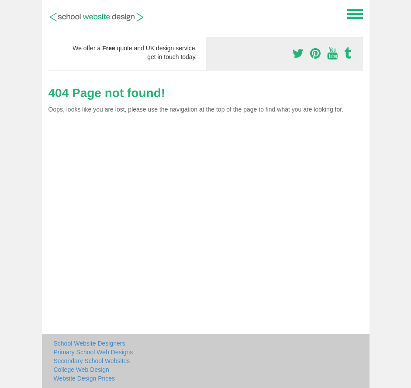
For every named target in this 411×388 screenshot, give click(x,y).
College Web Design (81, 369)
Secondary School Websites (92, 360)
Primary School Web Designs (93, 352)
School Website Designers (89, 343)
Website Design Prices (84, 378)
